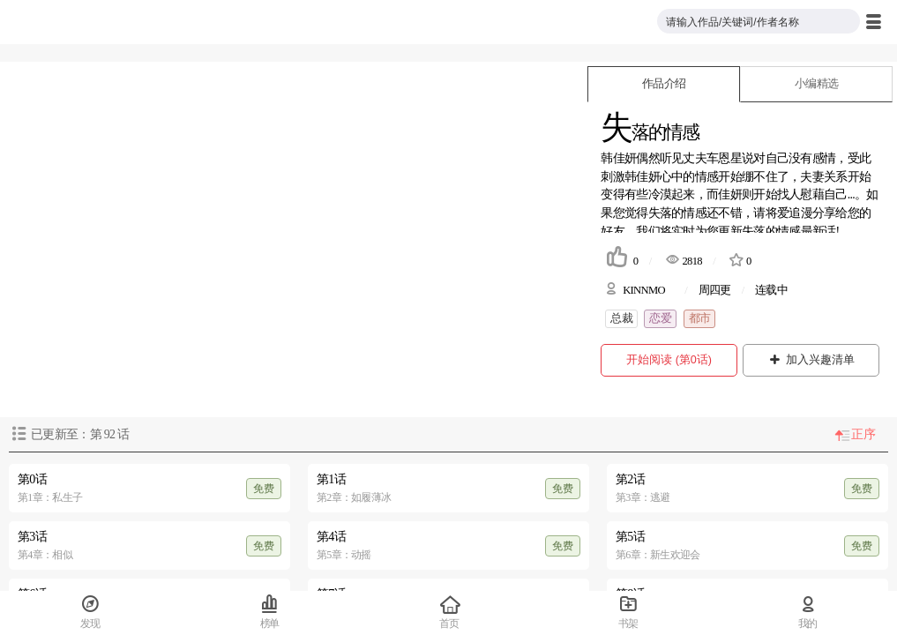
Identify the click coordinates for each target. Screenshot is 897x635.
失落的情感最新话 (788, 231)
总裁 (621, 318)
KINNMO (644, 290)
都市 (700, 318)
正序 (863, 434)
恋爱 (660, 318)
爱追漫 (794, 213)
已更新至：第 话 (80, 434)
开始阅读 (669, 360)
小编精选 (816, 84)
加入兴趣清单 (811, 360)
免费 (263, 488)
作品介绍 (663, 84)
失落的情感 (677, 213)
